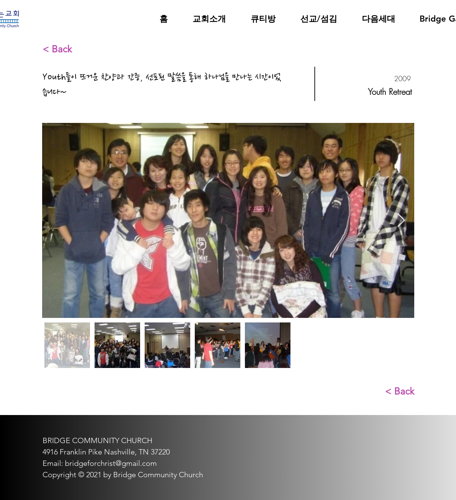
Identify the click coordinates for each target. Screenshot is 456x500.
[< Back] (69, 49)
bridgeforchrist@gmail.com (111, 463)
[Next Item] (401, 220)
